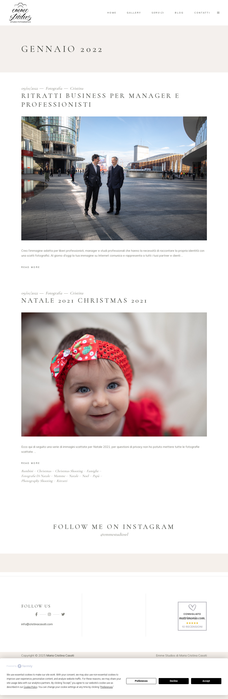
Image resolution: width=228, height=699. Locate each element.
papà (96, 476)
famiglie (92, 471)
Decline (174, 681)
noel (85, 476)
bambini (27, 471)
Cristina (76, 88)
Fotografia (54, 88)
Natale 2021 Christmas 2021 (84, 300)
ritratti (61, 481)
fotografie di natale (35, 476)
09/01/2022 (30, 88)
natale (73, 476)
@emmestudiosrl (114, 534)
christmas (44, 471)
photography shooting (37, 481)
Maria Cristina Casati (60, 655)
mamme (59, 476)
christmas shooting (69, 471)
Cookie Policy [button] (30, 687)
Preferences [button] (106, 687)
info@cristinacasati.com (37, 624)
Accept (206, 681)
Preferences (141, 681)
